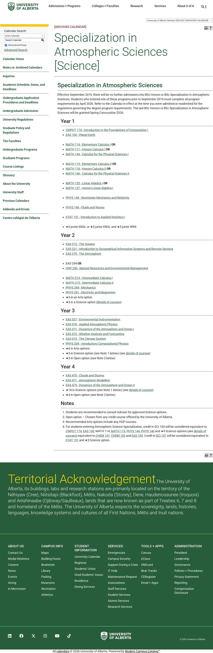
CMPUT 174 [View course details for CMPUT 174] (74, 431)
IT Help (112, 570)
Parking (46, 576)
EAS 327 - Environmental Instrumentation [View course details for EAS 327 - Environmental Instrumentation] (93, 319)
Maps (45, 552)
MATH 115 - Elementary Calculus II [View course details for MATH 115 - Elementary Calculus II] (88, 164)
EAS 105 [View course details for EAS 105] (137, 435)
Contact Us (15, 552)
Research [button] (136, 6)
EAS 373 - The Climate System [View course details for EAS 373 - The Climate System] (86, 339)
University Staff (13, 192)
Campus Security (119, 558)
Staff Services (117, 588)
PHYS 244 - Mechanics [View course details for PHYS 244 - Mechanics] (81, 287)
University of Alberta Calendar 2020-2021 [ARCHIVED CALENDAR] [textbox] (177, 20)
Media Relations (18, 558)
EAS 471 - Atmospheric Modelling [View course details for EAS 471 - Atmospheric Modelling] (88, 380)
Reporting (180, 582)
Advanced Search (15, 50)
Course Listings (13, 166)
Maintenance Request (122, 576)
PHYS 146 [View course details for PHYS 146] (147, 431)
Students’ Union (85, 568)
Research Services (120, 606)
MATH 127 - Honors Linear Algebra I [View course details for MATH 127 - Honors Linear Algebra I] (89, 188)
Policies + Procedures (188, 570)
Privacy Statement (186, 576)
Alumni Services (118, 600)
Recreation (48, 588)
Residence (81, 580)
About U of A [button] (185, 6)
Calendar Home (13, 59)
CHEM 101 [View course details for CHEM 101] (103, 435)
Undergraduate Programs (20, 149)
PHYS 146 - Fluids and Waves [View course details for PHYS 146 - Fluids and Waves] (85, 207)
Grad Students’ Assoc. (89, 574)
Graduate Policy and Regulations (16, 130)
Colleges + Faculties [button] (105, 6)
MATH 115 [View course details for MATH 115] (118, 431)
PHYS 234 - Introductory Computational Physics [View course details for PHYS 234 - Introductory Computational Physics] (97, 343)
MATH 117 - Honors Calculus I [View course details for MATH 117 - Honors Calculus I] (85, 149)
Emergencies (116, 552)
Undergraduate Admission (20, 111)
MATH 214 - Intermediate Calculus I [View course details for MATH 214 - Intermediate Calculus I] (89, 278)
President (180, 552)
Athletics (47, 594)
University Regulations (18, 119)
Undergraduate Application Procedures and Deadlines (21, 100)
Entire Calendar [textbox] (12, 36)
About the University (16, 183)
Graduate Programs (16, 158)
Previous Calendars (16, 200)
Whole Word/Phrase (17, 45)
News (12, 570)
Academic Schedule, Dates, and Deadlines (24, 87)
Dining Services (85, 586)
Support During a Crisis (123, 564)
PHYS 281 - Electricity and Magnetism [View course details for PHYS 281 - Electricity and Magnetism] (90, 292)
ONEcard (147, 564)
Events (12, 576)
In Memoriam (17, 588)
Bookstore (48, 564)
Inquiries (9, 76)
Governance (182, 564)
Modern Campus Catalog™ (142, 651)
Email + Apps (149, 582)
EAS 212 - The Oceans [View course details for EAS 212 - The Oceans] (80, 244)
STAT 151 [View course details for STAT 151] (72, 440)
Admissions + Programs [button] (64, 6)
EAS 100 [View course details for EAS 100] (88, 431)
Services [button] (160, 6)
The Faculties (12, 141)
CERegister (148, 576)
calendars (62, 651)
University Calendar (87, 556)
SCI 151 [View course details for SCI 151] (161, 435)
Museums (48, 582)
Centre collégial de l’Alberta (21, 218)
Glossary (9, 175)
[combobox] (179, 20)
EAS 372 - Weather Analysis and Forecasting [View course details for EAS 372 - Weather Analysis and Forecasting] (95, 334)
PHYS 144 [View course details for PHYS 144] (133, 431)
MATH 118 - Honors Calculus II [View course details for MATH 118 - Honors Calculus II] (86, 168)
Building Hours (50, 558)
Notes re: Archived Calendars (22, 67)
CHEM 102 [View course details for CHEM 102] (118, 435)
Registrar (81, 562)
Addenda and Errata (16, 209)
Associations (116, 582)
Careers (13, 564)
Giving (12, 582)
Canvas (146, 552)
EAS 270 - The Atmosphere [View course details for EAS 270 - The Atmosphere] (83, 253)
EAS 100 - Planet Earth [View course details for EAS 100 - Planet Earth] (80, 135)
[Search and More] (203, 7)
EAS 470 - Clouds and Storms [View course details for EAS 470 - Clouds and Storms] (85, 375)
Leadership (181, 558)
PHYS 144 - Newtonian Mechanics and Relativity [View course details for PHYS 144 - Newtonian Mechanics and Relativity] (97, 197)
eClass (145, 558)
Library (45, 570)
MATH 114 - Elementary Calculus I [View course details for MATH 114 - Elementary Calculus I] (88, 144)
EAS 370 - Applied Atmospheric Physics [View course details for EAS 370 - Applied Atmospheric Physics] (91, 324)
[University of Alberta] (23, 7)
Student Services (119, 594)
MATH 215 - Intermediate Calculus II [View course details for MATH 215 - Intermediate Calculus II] (89, 282)
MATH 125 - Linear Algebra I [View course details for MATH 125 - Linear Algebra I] (84, 183)
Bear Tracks (149, 570)
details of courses (108, 302)
